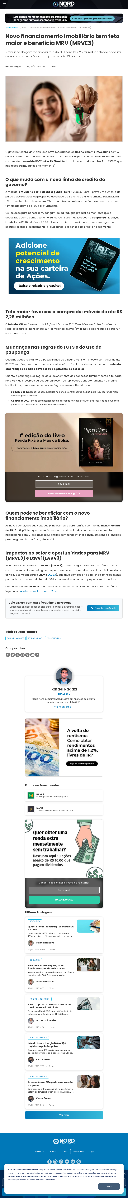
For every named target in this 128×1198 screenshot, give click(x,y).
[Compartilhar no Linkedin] (17, 655)
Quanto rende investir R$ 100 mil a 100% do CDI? (51, 929)
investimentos (54, 638)
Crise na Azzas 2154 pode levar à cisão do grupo (50, 1084)
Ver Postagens (62, 707)
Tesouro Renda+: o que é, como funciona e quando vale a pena (46, 968)
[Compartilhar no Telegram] (27, 655)
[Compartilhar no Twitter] (13, 655)
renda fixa (35, 922)
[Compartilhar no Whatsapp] (22, 655)
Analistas (39, 1151)
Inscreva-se (78, 1151)
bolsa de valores (15, 638)
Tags (91, 1151)
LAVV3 (52, 575)
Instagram (64, 694)
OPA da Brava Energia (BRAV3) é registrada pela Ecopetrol (47, 1045)
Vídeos (52, 1151)
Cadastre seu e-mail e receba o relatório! (64, 883)
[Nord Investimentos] (64, 4)
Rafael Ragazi (13, 66)
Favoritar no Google (105, 608)
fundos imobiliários (40, 999)
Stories (64, 1151)
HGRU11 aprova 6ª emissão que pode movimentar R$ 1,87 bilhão (49, 1006)
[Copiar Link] (37, 655)
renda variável (35, 638)
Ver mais (64, 1115)
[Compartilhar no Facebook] (8, 655)
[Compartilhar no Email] (32, 655)
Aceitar (109, 1186)
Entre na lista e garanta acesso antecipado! (64, 476)
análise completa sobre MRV (38, 591)
